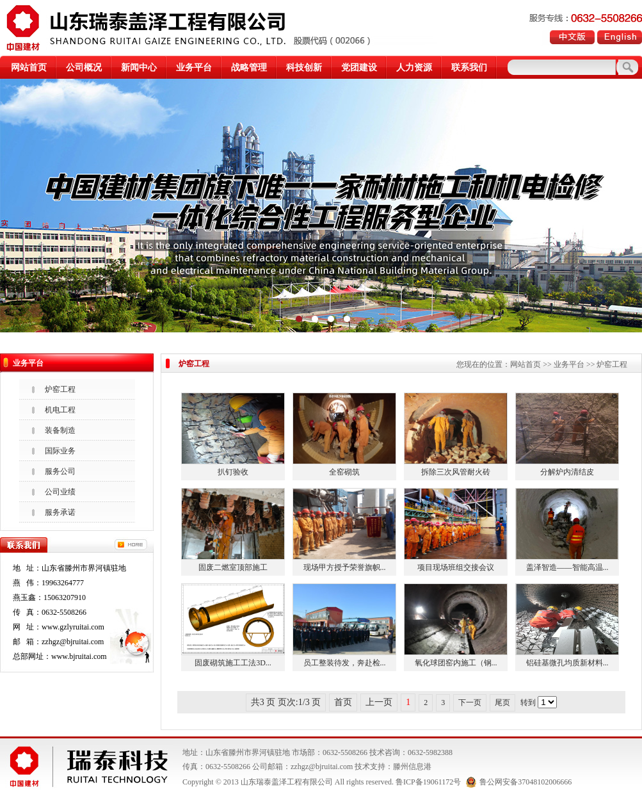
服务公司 (60, 471)
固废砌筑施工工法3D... (233, 662)
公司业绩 (60, 491)
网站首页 (29, 67)
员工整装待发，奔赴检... (344, 662)
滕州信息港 (412, 766)
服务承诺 (60, 512)
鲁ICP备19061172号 (428, 781)
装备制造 (60, 430)
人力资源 (414, 67)
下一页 (469, 702)
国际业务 (60, 450)
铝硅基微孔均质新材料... (567, 662)
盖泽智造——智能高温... (567, 567)
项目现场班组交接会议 (455, 567)
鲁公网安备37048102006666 (519, 781)
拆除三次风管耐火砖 (455, 471)
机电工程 (60, 409)
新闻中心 (139, 67)
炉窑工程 (60, 389)
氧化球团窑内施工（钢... (456, 662)
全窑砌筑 (344, 471)
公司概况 (84, 67)
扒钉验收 (233, 471)
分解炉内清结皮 (567, 471)
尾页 (502, 702)
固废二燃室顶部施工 (233, 567)
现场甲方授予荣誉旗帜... (344, 567)
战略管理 (249, 67)
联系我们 (469, 67)
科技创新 (304, 67)
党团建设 (359, 67)
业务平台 (194, 67)
